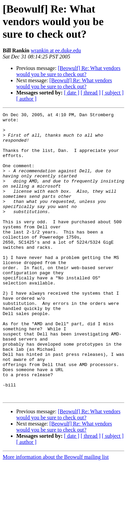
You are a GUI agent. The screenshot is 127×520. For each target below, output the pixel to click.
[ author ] (26, 99)
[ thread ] (91, 93)
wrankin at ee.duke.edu (56, 50)
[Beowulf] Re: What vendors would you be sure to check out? (68, 71)
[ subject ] (113, 93)
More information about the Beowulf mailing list (56, 514)
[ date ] (71, 93)
